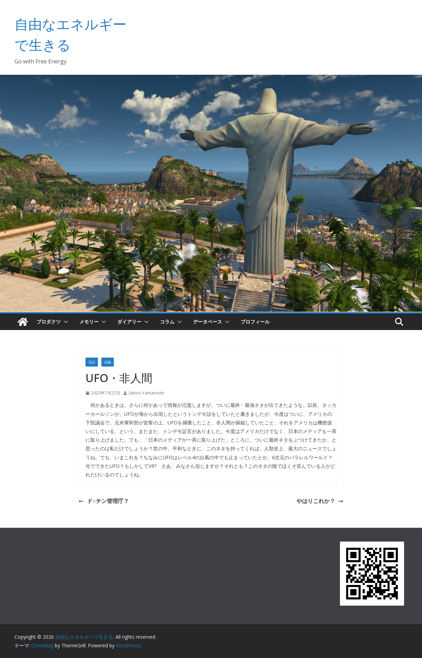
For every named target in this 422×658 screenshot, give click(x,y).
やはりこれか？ (320, 501)
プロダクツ (49, 321)
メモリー (89, 321)
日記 (91, 362)
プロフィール (255, 321)
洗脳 (107, 362)
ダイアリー (129, 321)
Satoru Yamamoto (146, 393)
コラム (167, 321)
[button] (64, 322)
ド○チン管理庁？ (104, 501)
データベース (207, 321)
